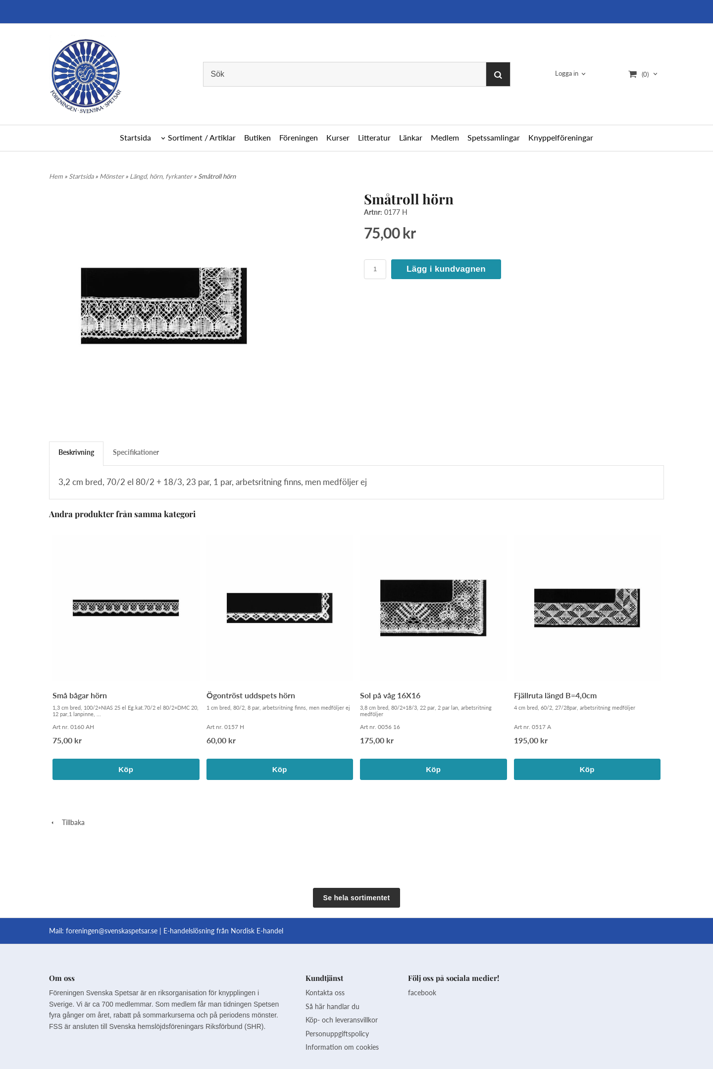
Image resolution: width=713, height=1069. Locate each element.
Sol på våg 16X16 (390, 695)
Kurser (338, 137)
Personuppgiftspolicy (337, 1033)
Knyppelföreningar (560, 137)
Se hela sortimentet (356, 898)
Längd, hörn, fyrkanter (162, 176)
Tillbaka (67, 822)
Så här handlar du (332, 1006)
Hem (56, 176)
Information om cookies (342, 1047)
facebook (422, 992)
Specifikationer (136, 452)
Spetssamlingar (493, 137)
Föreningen (298, 137)
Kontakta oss (325, 992)
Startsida (135, 137)
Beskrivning (76, 452)
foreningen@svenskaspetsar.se (111, 930)
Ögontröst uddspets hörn (250, 695)
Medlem (445, 137)
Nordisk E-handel (257, 930)
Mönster (112, 176)
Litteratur (374, 137)
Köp (125, 769)
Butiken (257, 137)
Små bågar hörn (79, 695)
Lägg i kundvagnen (446, 269)
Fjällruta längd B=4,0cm (555, 695)
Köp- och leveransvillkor (342, 1020)
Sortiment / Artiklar (202, 137)
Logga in (566, 73)
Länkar (410, 137)
